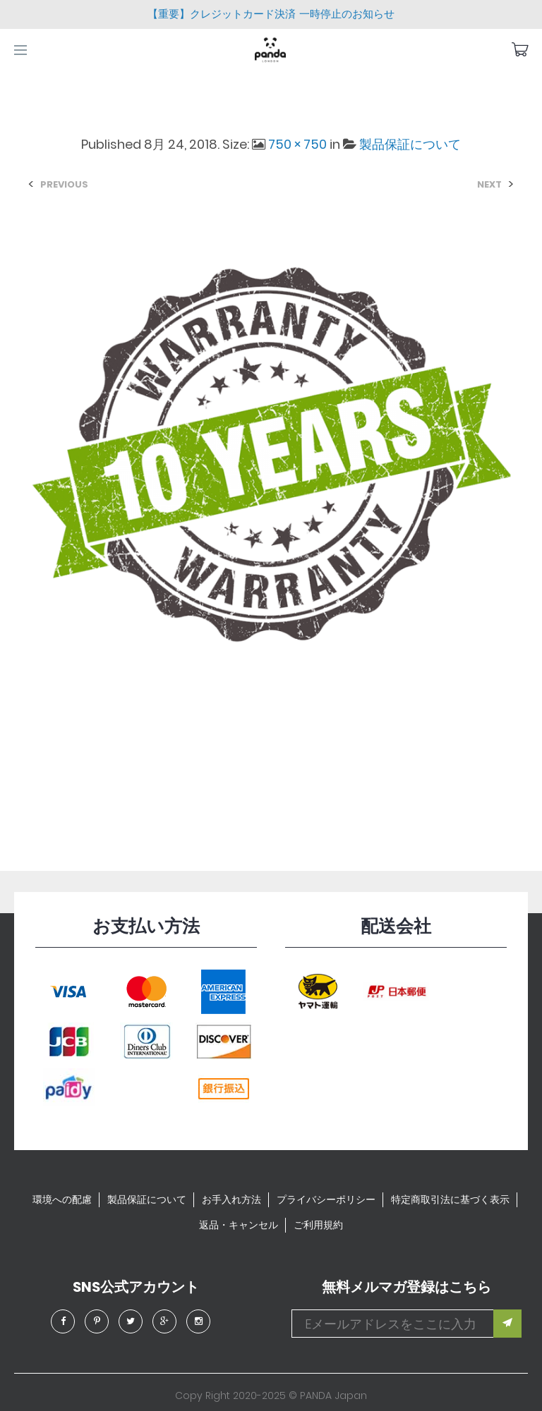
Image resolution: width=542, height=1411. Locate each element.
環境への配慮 (62, 1199)
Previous (64, 184)
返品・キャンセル (238, 1225)
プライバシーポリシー (326, 1199)
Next (489, 184)
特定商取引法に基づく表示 (450, 1199)
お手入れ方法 (231, 1199)
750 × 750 (297, 144)
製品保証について (410, 144)
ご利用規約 (318, 1225)
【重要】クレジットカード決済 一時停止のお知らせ (270, 14)
